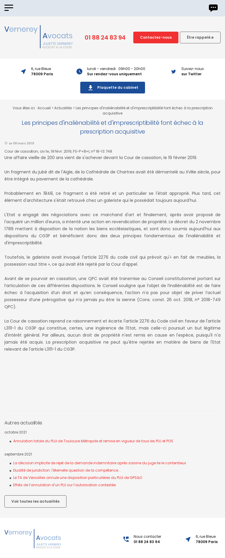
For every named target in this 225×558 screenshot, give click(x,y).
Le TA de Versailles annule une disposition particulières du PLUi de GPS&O (77, 477)
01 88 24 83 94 (105, 37)
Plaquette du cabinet (112, 87)
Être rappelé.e (200, 37)
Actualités (63, 107)
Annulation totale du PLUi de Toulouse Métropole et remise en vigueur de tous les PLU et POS (93, 440)
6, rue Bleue (207, 539)
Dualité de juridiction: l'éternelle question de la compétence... (67, 470)
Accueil (44, 107)
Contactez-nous (156, 37)
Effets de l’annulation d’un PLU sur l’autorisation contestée (64, 484)
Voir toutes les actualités (35, 501)
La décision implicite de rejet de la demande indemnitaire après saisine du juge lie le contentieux (99, 462)
